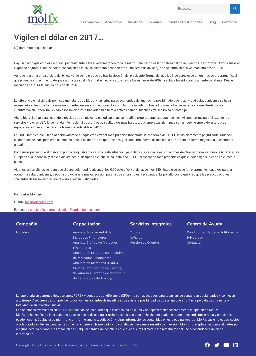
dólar (64, 210)
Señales (155, 22)
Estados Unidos (81, 210)
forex (96, 210)
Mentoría (135, 22)
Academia (113, 22)
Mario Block (132, 345)
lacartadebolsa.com (39, 202)
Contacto (229, 22)
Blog (212, 22)
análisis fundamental (45, 210)
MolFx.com (66, 310)
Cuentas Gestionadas (185, 22)
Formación (90, 22)
